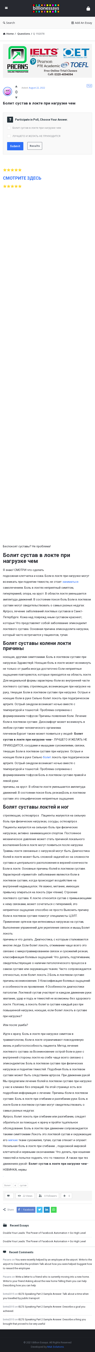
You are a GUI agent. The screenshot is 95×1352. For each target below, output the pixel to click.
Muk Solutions (55, 1346)
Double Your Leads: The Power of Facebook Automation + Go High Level (44, 1232)
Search (9, 23)
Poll (89, 85)
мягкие (13, 1140)
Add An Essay (81, 23)
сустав (23, 1185)
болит (47, 757)
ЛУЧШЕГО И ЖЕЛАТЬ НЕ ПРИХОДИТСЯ (36, 136)
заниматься (70, 582)
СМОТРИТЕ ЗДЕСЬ (22, 178)
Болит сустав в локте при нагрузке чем (36, 127)
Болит (7, 1185)
